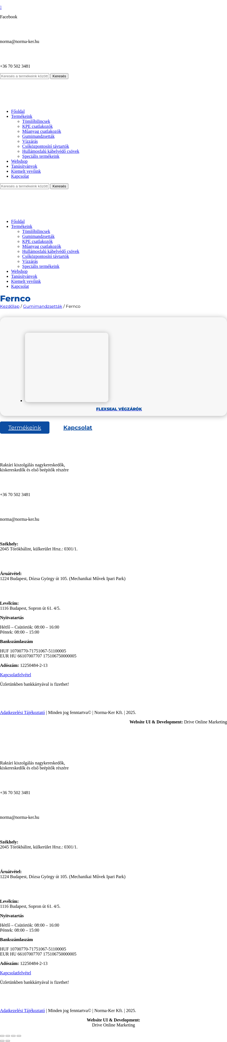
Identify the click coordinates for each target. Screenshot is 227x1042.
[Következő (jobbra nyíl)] (8, 1041)
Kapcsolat (20, 176)
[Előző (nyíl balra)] (2, 1041)
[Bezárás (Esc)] (19, 1036)
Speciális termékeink (40, 156)
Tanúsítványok (24, 166)
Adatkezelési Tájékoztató (22, 712)
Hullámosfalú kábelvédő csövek (50, 151)
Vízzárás (30, 141)
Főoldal (18, 111)
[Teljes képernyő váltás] (8, 1036)
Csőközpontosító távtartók (45, 146)
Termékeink (21, 116)
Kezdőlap (9, 306)
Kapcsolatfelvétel (15, 674)
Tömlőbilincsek (36, 121)
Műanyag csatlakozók (41, 131)
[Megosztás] (13, 1036)
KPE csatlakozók (37, 126)
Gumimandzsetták (38, 136)
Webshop (19, 161)
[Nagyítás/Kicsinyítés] (2, 1036)
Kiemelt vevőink (26, 171)
